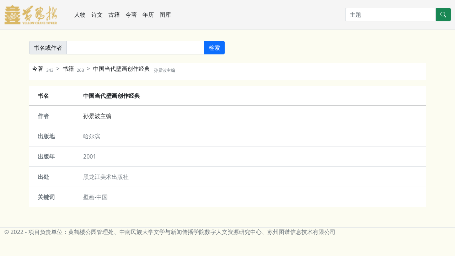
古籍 (114, 14)
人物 (80, 14)
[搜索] (390, 14)
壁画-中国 (95, 197)
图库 (165, 14)
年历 (148, 14)
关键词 (46, 197)
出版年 (46, 156)
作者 (43, 116)
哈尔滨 (91, 136)
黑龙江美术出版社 (106, 177)
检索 (214, 48)
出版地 (46, 136)
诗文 (97, 14)
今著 (131, 14)
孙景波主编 (97, 116)
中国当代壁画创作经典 (134, 69)
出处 (43, 177)
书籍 (73, 69)
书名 (43, 96)
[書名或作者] (135, 47)
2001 (89, 156)
